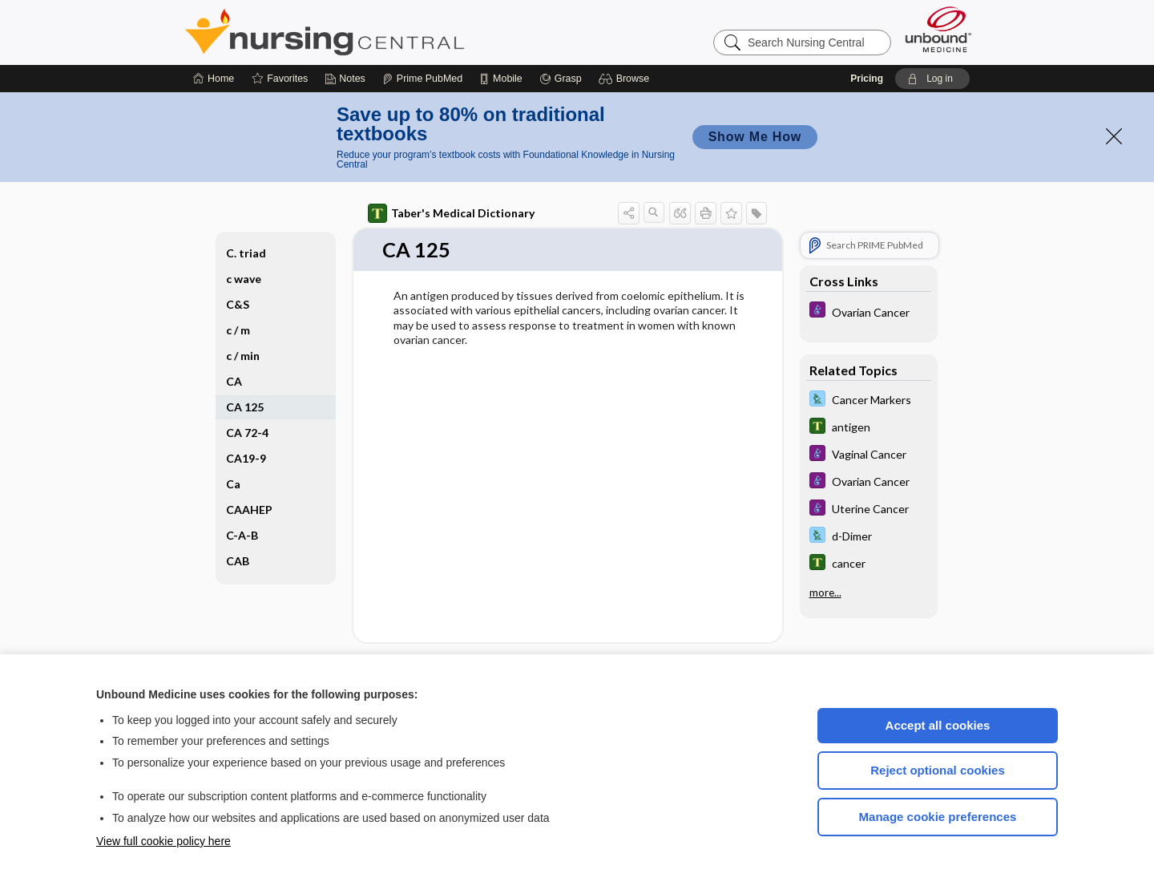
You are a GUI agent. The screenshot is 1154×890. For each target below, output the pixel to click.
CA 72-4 (247, 432)
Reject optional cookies (937, 770)
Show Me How (754, 137)
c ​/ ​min (243, 355)
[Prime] (422, 78)
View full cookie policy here (163, 841)
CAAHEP (249, 509)
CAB (237, 561)
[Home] (213, 78)
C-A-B (242, 535)
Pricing (866, 78)
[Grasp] (560, 78)
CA (234, 381)
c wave (243, 278)
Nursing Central (384, 32)
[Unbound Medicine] (938, 29)
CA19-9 (246, 458)
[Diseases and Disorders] (869, 311)
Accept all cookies (938, 725)
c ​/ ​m (238, 330)
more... (825, 592)
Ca (233, 484)
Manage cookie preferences (938, 816)
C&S (237, 304)
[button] (626, 78)
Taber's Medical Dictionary (451, 213)
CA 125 (245, 407)
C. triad (246, 253)
